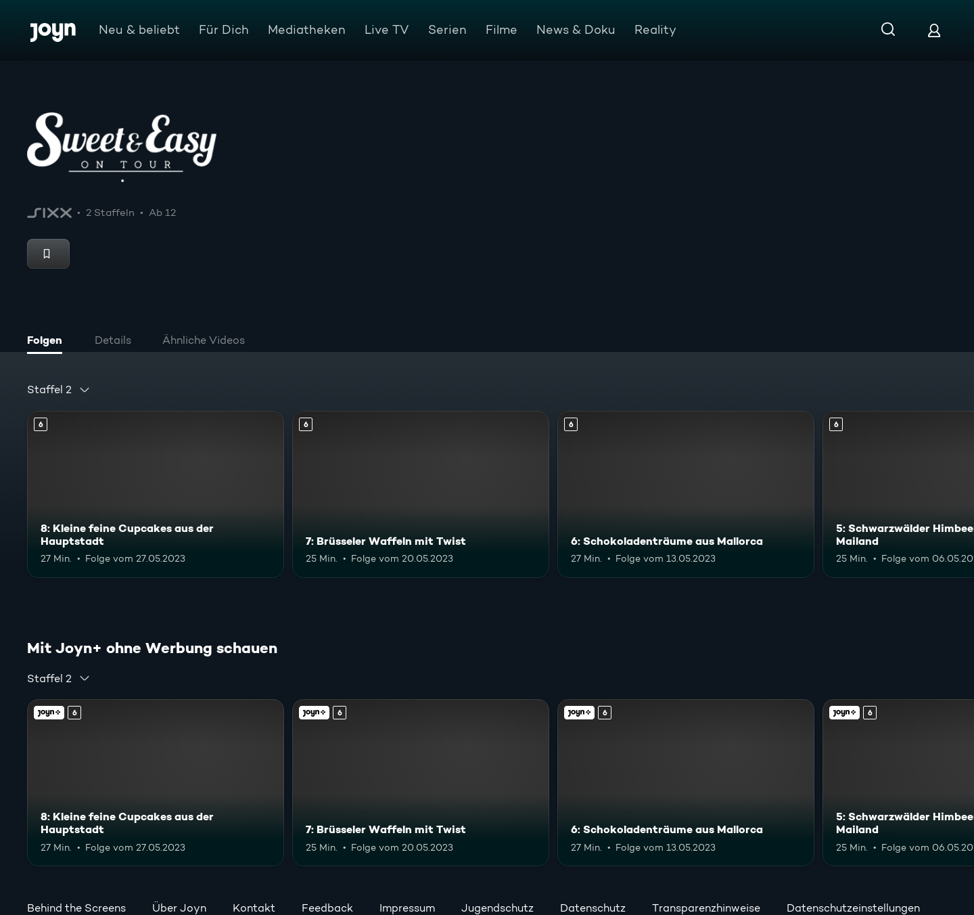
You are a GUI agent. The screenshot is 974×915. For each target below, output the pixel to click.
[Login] (934, 30)
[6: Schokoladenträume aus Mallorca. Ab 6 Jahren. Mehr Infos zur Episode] (685, 494)
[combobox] (58, 390)
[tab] (48, 342)
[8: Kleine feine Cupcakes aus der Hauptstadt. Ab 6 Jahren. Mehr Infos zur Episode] (155, 494)
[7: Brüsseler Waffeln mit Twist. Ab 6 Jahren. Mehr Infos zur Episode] (420, 494)
